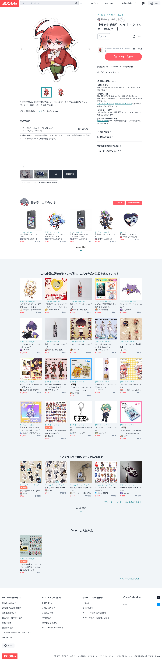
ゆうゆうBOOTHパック (123, 104)
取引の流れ (104, 132)
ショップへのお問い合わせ (108, 151)
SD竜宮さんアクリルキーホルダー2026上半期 (55, 235)
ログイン (94, 3)
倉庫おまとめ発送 (49, 623)
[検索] (76, 3)
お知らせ (86, 603)
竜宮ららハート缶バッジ (129, 234)
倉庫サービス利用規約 (78, 656)
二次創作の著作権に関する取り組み (16, 632)
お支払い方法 (105, 137)
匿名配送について (9, 613)
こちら (39, 111)
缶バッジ (123, 232)
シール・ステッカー (27, 232)
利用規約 (65, 656)
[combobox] (49, 3)
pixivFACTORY (102, 121)
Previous (22, 49)
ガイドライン (92, 656)
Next (89, 49)
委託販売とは (7, 628)
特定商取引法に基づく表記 (108, 146)
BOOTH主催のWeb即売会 (52, 628)
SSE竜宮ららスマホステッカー (30, 235)
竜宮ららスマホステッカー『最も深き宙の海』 (80, 235)
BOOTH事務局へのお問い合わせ (96, 618)
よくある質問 (88, 608)
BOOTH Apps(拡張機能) (12, 608)
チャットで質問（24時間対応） (95, 613)
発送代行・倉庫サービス (12, 618)
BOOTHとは (110, 3)
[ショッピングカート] (143, 3)
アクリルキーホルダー (116, 15)
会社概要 (57, 656)
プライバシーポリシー (107, 656)
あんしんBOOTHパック (105, 104)
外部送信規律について (124, 656)
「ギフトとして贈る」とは (111, 72)
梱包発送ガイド (8, 623)
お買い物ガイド (48, 608)
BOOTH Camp (8, 637)
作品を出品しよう (129, 3)
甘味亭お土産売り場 (43, 202)
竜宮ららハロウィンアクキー (105, 235)
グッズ (100, 15)
